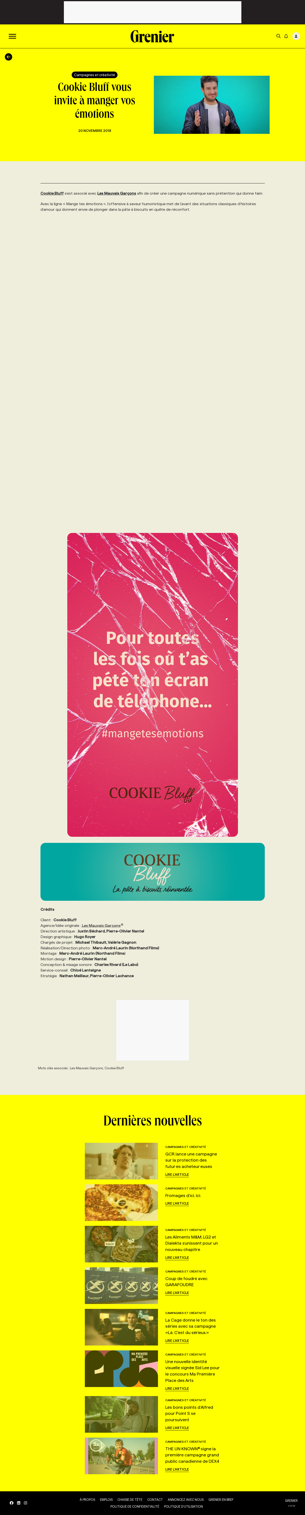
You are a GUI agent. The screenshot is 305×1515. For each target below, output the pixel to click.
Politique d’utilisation (183, 1506)
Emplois (106, 1499)
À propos (87, 1499)
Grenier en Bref (221, 1499)
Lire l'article (177, 1174)
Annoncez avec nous (186, 1499)
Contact (155, 1499)
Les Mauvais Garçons (103, 925)
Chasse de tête (130, 1499)
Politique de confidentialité (134, 1506)
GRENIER (291, 1500)
